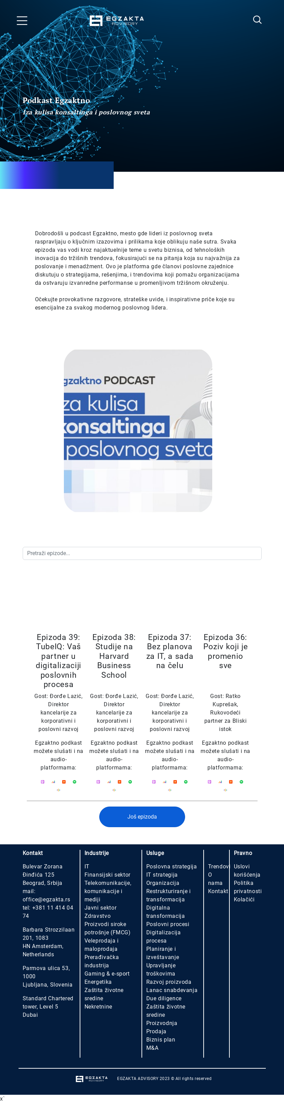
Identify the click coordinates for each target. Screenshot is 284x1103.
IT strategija (162, 874)
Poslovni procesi (168, 924)
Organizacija (163, 883)
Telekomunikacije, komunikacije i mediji (108, 891)
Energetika (98, 982)
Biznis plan (160, 1039)
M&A (152, 1048)
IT (87, 866)
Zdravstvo (97, 916)
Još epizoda (142, 816)
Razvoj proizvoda (169, 982)
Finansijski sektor (107, 874)
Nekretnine (98, 1006)
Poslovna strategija (171, 866)
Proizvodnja (162, 1023)
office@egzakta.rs (46, 899)
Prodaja (156, 1031)
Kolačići (244, 899)
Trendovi (219, 866)
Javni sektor (100, 907)
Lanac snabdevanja (172, 990)
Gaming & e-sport (107, 973)
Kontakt (218, 891)
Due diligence (164, 998)
